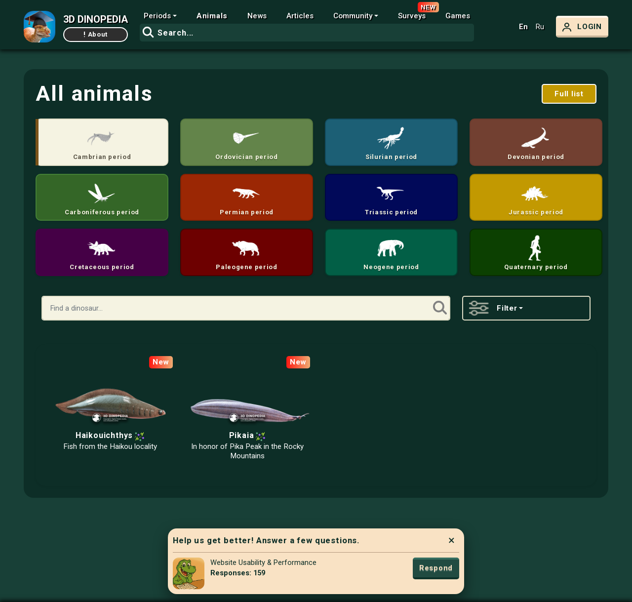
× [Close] (451, 540)
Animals (212, 15)
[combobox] (307, 32)
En (523, 27)
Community (352, 15)
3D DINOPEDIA (95, 19)
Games (457, 15)
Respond (436, 567)
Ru (540, 27)
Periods (157, 15)
